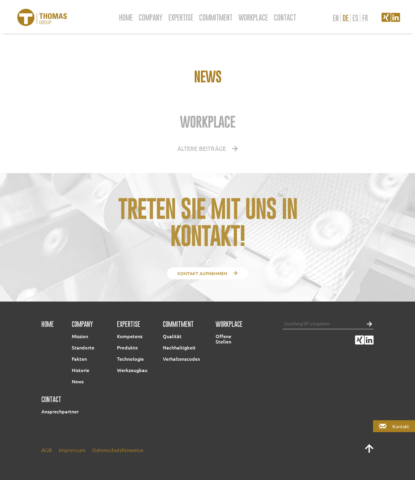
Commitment (216, 17)
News (78, 381)
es (355, 18)
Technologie (130, 358)
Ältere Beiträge (207, 148)
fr (365, 18)
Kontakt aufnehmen (207, 273)
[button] (368, 323)
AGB (46, 450)
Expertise (181, 17)
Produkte (127, 347)
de (346, 18)
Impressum (72, 450)
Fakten (79, 358)
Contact (285, 17)
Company (151, 17)
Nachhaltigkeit (179, 347)
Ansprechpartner (60, 411)
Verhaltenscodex (181, 358)
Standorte (83, 347)
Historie (80, 370)
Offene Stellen (223, 339)
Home (126, 17)
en (336, 18)
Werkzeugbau (132, 370)
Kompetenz (130, 336)
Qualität (172, 336)
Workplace (253, 17)
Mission (80, 336)
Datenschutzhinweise (117, 450)
